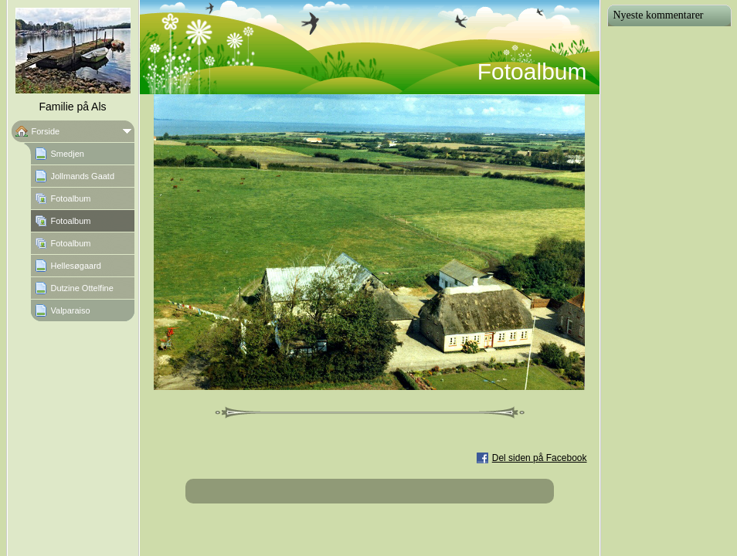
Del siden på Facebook (539, 458)
